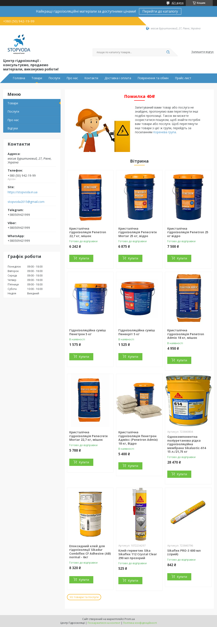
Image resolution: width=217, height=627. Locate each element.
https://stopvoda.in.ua (22, 192)
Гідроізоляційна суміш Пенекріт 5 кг (136, 332)
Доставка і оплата (118, 78)
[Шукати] (168, 52)
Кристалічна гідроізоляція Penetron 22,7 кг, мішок (87, 232)
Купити (84, 258)
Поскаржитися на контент (104, 623)
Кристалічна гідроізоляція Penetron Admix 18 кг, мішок (185, 334)
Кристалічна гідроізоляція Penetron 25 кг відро (187, 232)
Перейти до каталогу (160, 11)
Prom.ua (130, 619)
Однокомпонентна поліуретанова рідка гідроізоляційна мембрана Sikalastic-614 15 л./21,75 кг (186, 444)
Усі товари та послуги (84, 597)
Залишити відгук (202, 51)
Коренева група (164, 132)
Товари (36, 78)
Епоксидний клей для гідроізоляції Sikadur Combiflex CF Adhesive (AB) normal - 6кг (90, 551)
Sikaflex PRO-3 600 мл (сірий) (184, 552)
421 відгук (178, 3)
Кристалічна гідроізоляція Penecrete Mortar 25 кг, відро (137, 232)
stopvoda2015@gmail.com (26, 202)
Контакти (91, 78)
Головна (19, 78)
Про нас (72, 78)
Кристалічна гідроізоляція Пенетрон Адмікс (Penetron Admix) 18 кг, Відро (138, 437)
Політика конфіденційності (140, 623)
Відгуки (12, 128)
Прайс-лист (183, 78)
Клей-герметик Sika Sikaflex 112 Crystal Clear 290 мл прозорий (137, 554)
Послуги (54, 78)
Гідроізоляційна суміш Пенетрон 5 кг (87, 332)
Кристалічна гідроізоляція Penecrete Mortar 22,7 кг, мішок (88, 436)
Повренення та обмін (153, 78)
